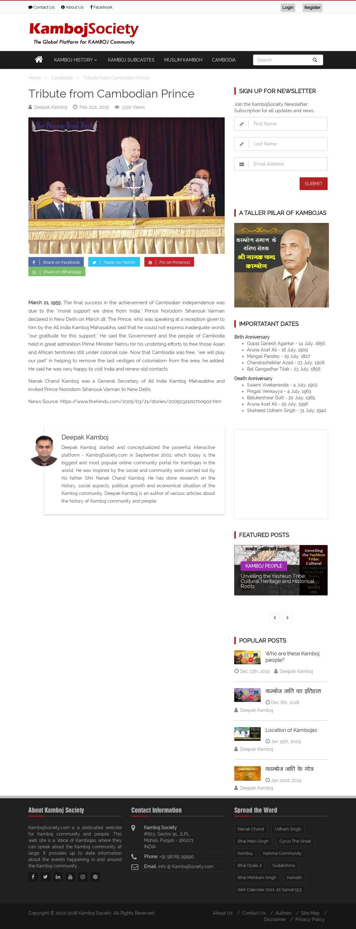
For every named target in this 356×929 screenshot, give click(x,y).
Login (288, 7)
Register (312, 7)
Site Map (310, 913)
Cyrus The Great (295, 841)
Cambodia (224, 60)
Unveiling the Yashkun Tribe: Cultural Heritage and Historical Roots (277, 581)
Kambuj (245, 853)
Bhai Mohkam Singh (257, 877)
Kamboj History (76, 60)
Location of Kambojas (291, 730)
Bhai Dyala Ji (250, 865)
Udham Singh (288, 829)
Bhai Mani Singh (253, 841)
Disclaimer (275, 919)
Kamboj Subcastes (131, 60)
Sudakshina (283, 865)
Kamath (294, 877)
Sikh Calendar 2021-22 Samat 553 (270, 889)
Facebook (101, 7)
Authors (283, 913)
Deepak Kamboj (50, 107)
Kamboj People (263, 566)
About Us (72, 7)
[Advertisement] (212, 31)
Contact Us (41, 7)
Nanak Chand (251, 829)
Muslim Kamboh (183, 60)
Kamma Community (282, 853)
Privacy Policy (310, 919)
